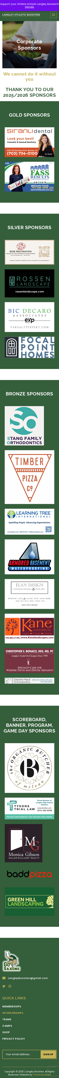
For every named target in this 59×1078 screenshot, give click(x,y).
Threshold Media (42, 1074)
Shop (6, 1032)
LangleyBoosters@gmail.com (25, 978)
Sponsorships (12, 1013)
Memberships (11, 1006)
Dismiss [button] (29, 7)
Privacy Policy (13, 1038)
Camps (7, 1025)
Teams (6, 1019)
